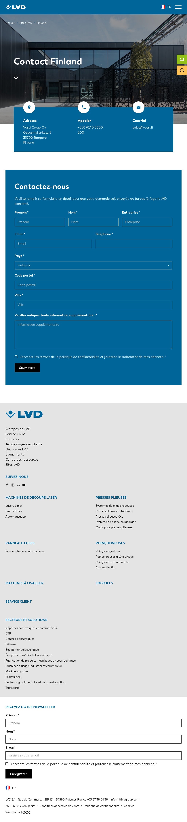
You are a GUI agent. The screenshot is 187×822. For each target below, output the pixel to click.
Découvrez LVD (16, 449)
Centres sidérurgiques (19, 638)
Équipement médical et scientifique (28, 655)
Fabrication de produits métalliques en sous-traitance (40, 660)
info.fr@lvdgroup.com (125, 799)
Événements (14, 454)
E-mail (10, 748)
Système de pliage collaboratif (116, 522)
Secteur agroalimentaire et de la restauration (35, 682)
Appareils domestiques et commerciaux (31, 628)
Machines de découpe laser (31, 498)
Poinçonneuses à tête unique (115, 556)
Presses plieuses (111, 498)
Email (19, 234)
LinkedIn (18, 485)
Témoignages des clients (23, 444)
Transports (12, 687)
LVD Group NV (25, 806)
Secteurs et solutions (26, 620)
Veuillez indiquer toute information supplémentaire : (55, 315)
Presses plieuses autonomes (114, 511)
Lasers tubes (13, 511)
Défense (11, 644)
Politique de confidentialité (101, 806)
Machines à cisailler (24, 583)
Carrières (12, 439)
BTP (8, 633)
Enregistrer (18, 774)
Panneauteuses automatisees (24, 551)
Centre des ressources (21, 460)
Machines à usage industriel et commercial (33, 666)
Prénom (21, 212)
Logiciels (104, 583)
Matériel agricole (16, 671)
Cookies (129, 806)
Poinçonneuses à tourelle (112, 562)
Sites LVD (12, 465)
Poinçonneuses (110, 543)
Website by (17, 812)
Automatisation (15, 516)
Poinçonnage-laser (108, 551)
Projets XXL (13, 677)
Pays (18, 256)
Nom (72, 212)
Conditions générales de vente (59, 806)
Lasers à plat (13, 505)
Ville (18, 295)
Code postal (24, 275)
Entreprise (130, 212)
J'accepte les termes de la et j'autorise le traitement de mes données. (92, 357)
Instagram (12, 485)
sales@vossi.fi (143, 127)
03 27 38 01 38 (98, 799)
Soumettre (27, 368)
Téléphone (103, 234)
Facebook (6, 485)
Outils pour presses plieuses (114, 527)
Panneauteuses (20, 543)
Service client (15, 434)
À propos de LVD (17, 429)
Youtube (23, 485)
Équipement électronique (22, 649)
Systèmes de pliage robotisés (115, 505)
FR (169, 7)
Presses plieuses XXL (109, 516)
